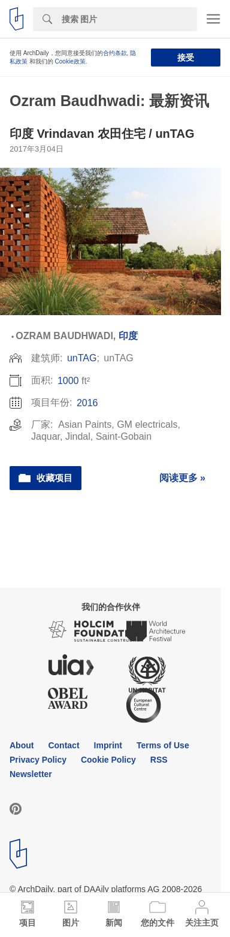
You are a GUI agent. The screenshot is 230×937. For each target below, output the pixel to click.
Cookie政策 (70, 61)
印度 (128, 336)
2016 (87, 403)
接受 (185, 57)
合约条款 (115, 53)
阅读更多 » (182, 478)
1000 (68, 381)
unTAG (82, 358)
